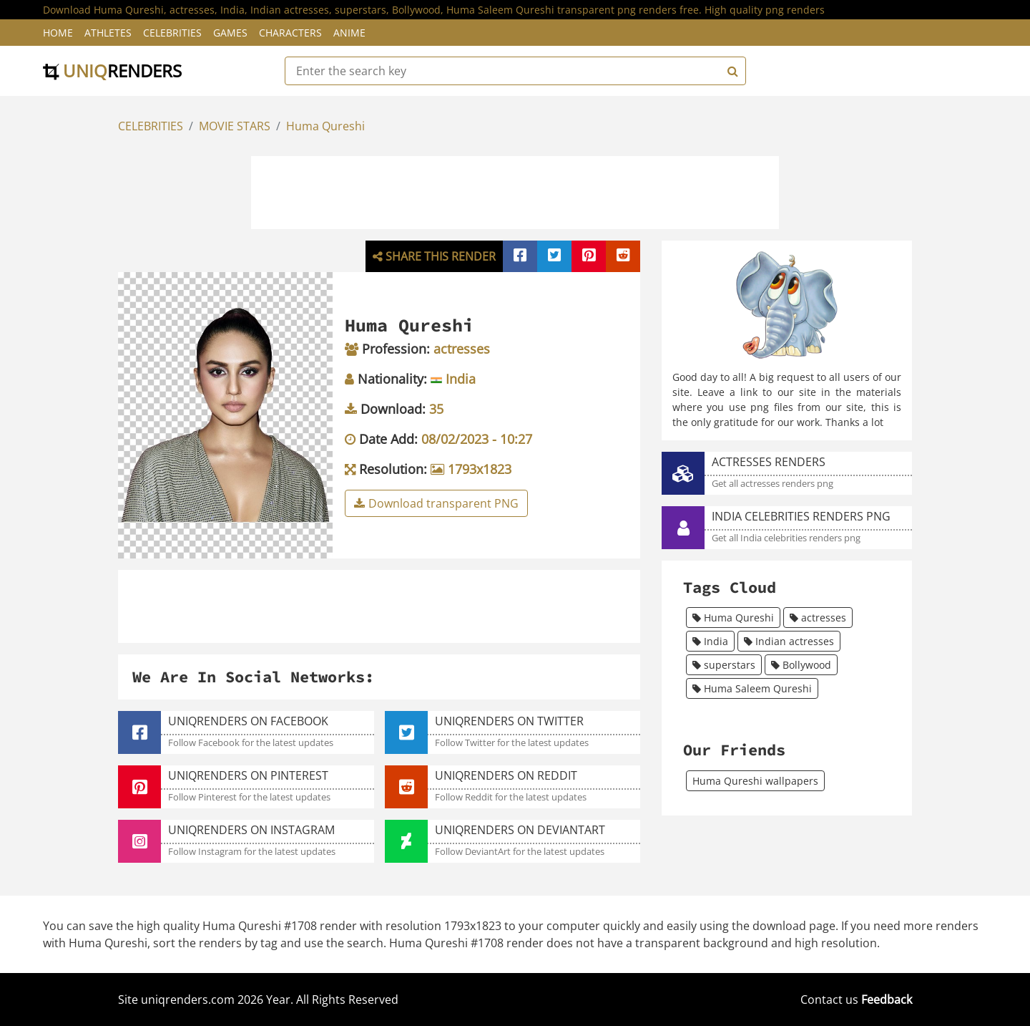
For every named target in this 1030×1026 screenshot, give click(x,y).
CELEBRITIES (150, 126)
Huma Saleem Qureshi (752, 688)
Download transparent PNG (436, 503)
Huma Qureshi (325, 126)
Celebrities (172, 32)
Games (230, 32)
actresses (818, 617)
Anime (349, 32)
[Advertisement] (515, 190)
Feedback (886, 999)
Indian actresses (789, 641)
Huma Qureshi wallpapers (755, 781)
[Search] (731, 70)
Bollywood (801, 665)
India (710, 641)
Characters (290, 32)
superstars (723, 665)
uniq (112, 70)
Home (58, 32)
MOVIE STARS (234, 126)
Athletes (108, 32)
